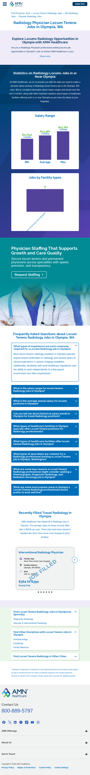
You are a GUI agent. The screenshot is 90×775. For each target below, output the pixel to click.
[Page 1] (38, 592)
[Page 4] (46, 592)
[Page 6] (51, 592)
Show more (45, 56)
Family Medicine (21, 647)
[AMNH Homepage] (16, 4)
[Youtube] (32, 722)
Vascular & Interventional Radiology (30, 623)
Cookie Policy (45, 767)
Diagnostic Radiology (23, 619)
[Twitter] (9, 722)
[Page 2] (41, 592)
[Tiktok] (26, 722)
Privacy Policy (8, 767)
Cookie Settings (61, 767)
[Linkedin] (15, 722)
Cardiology (18, 643)
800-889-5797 (17, 711)
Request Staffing (27, 274)
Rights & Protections (26, 767)
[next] (75, 560)
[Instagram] (38, 722)
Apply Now (80, 4)
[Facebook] (4, 722)
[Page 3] (43, 592)
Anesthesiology (20, 639)
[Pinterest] (21, 722)
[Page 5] (49, 592)
